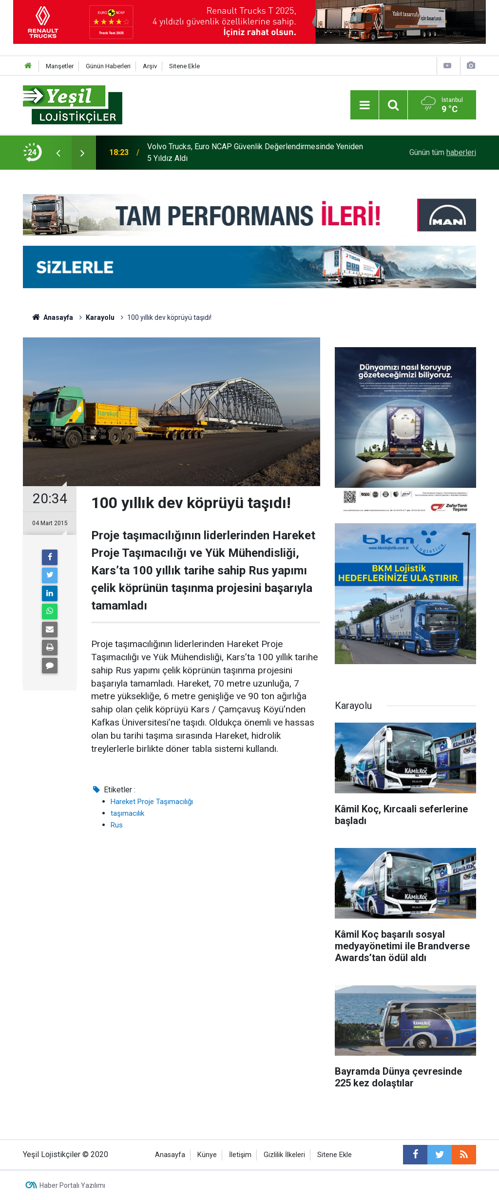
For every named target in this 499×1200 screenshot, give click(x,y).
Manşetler (60, 66)
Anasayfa (170, 1155)
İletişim (240, 1155)
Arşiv (150, 66)
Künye (207, 1155)
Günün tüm (442, 152)
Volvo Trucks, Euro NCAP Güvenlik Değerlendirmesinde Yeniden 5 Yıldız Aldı (255, 152)
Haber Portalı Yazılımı (72, 1185)
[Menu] (364, 105)
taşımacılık (127, 813)
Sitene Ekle (184, 66)
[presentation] (58, 152)
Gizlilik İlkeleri (284, 1155)
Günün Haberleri (108, 66)
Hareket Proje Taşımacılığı (152, 801)
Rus (117, 825)
